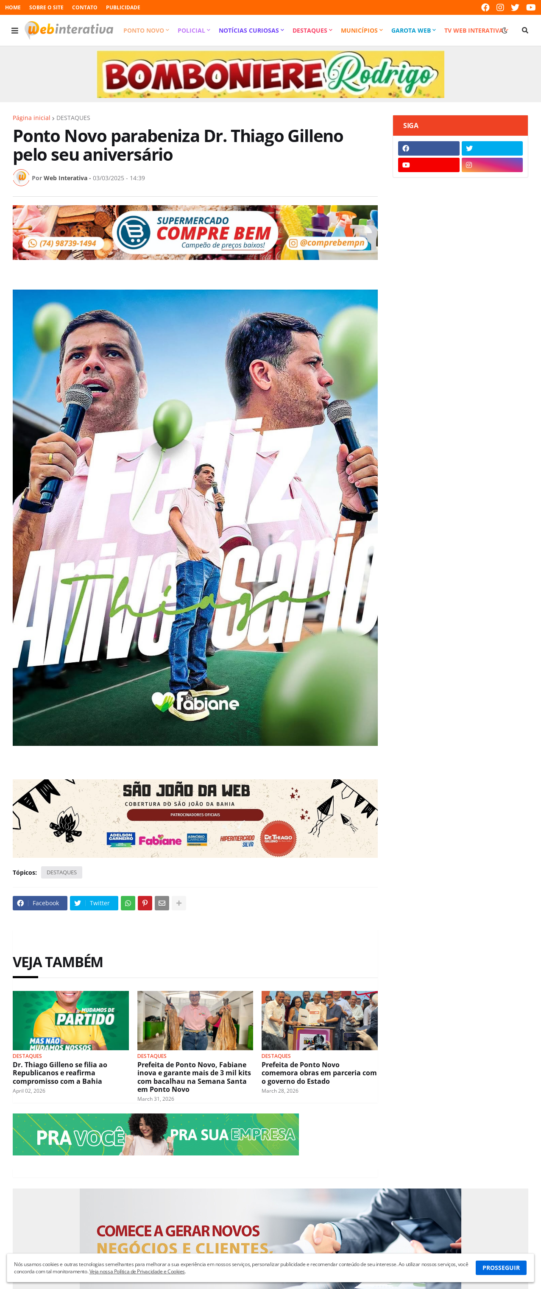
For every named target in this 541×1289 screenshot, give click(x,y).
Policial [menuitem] (191, 30)
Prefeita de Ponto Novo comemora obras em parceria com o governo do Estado (319, 1073)
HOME (13, 7)
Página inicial (31, 118)
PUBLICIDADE (123, 7)
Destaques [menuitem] (310, 30)
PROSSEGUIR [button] (501, 1268)
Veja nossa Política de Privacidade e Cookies (137, 1271)
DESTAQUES (73, 118)
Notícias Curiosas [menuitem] (249, 30)
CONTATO (85, 7)
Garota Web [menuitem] (411, 30)
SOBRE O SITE (46, 7)
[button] (15, 30)
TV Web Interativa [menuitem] (473, 30)
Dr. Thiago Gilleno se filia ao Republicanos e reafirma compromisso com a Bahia (60, 1073)
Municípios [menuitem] (359, 30)
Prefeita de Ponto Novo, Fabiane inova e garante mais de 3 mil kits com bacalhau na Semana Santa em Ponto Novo (194, 1077)
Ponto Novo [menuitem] (143, 30)
